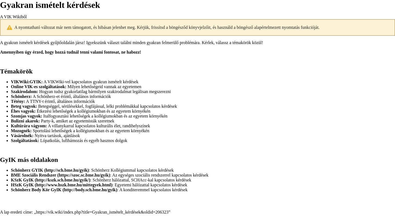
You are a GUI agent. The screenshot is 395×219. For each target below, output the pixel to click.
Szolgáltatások (24, 140)
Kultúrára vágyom (28, 126)
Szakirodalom (24, 91)
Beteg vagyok (23, 106)
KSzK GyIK (22, 180)
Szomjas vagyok (26, 116)
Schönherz (20, 96)
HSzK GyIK (22, 185)
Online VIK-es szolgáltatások (38, 86)
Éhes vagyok (22, 111)
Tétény (17, 101)
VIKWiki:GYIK (26, 81)
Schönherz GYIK (27, 170)
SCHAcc (139, 180)
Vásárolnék (21, 135)
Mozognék (20, 130)
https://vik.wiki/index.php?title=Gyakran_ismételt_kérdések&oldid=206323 (102, 212)
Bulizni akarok (25, 121)
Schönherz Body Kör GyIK (36, 189)
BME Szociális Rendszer (33, 175)
